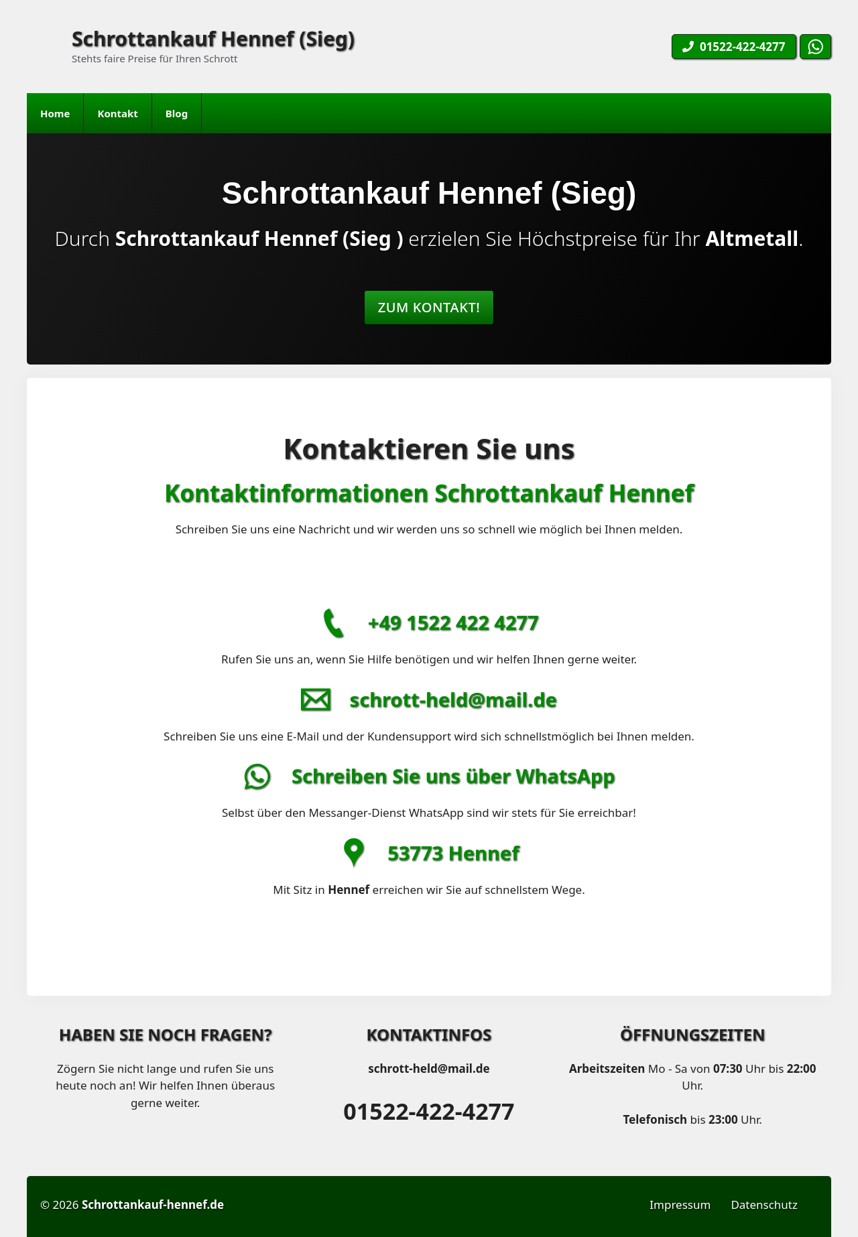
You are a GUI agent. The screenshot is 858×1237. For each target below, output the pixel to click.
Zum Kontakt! (429, 307)
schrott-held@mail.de (453, 699)
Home (55, 113)
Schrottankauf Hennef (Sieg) (213, 38)
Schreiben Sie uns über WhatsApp (453, 776)
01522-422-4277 (428, 1111)
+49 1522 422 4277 (453, 622)
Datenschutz (764, 1204)
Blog (177, 113)
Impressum (680, 1204)
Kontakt (117, 113)
